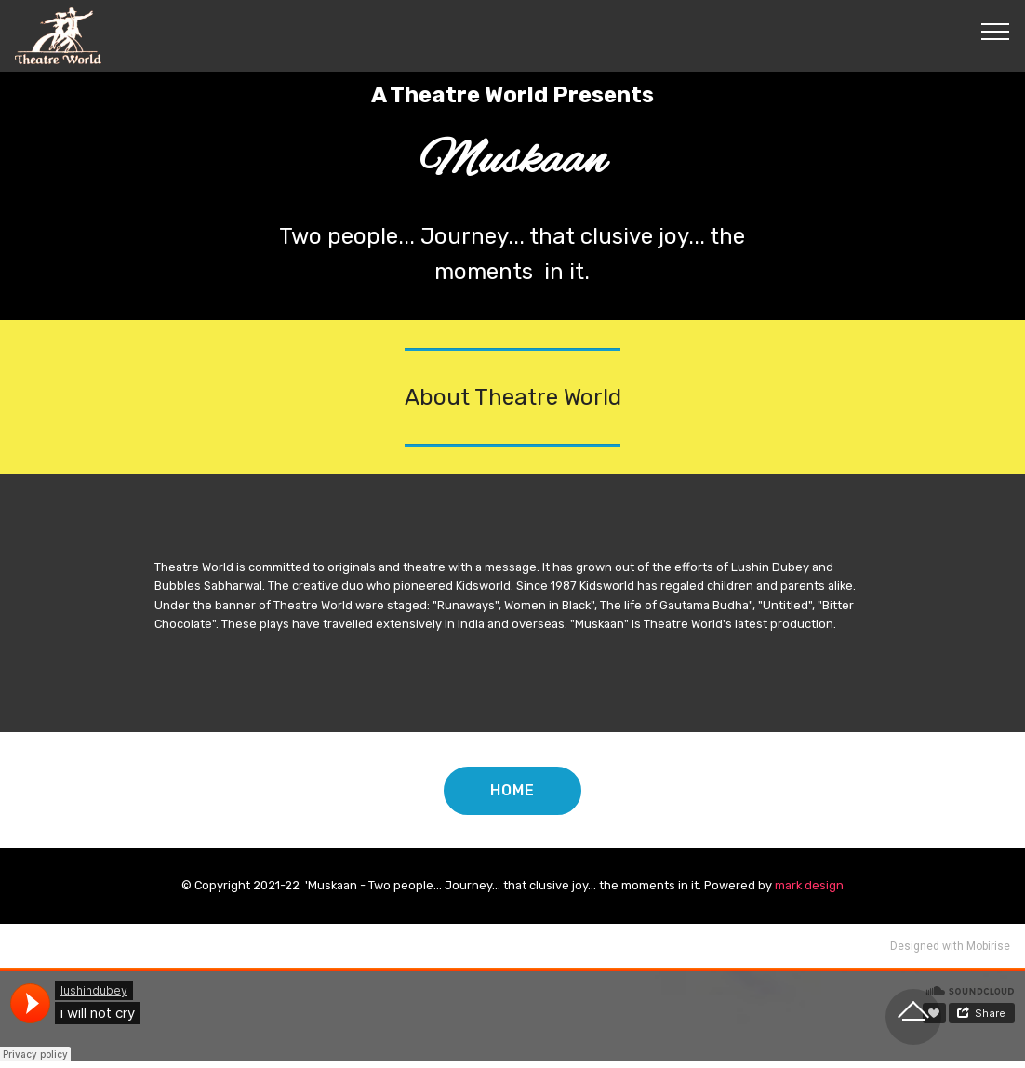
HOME (512, 790)
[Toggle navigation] (995, 30)
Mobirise (988, 946)
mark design (809, 885)
